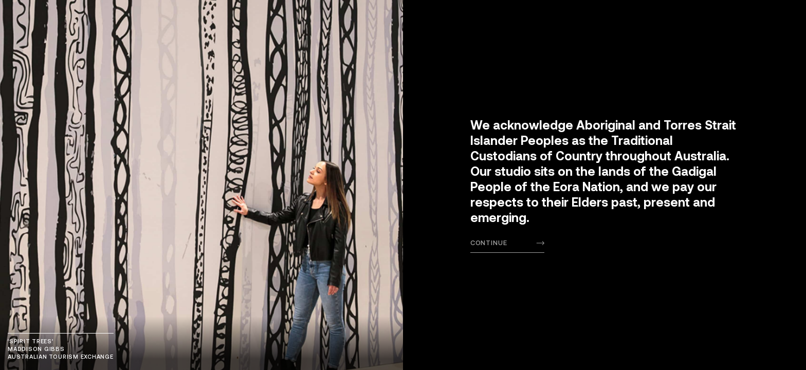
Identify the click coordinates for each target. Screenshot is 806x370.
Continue (488, 242)
